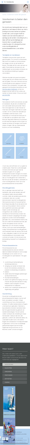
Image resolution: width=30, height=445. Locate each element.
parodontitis (6, 95)
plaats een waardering (18, 442)
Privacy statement (15, 434)
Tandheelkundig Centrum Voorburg (11, 438)
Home (4, 14)
